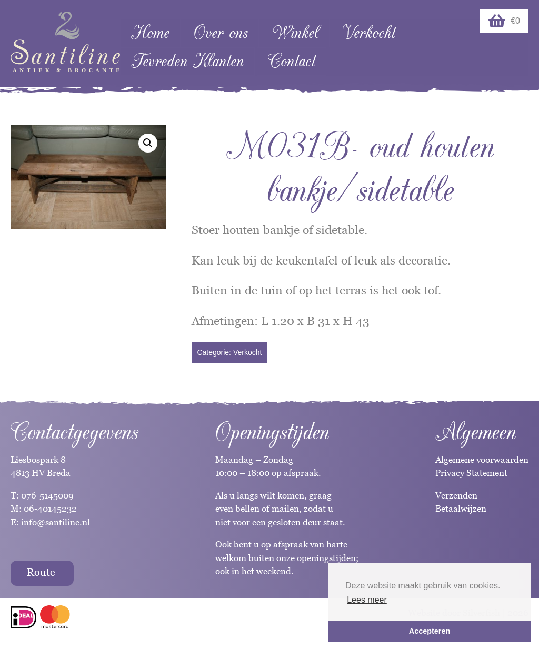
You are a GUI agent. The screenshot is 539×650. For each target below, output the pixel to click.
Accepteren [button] (429, 631)
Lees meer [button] (367, 599)
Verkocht (369, 33)
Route (41, 572)
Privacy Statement (471, 473)
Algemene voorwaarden (481, 459)
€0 (504, 21)
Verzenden (456, 495)
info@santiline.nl (55, 522)
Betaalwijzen (460, 508)
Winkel (295, 33)
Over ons (221, 33)
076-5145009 (46, 495)
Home (150, 33)
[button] (147, 143)
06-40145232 (50, 508)
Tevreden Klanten (187, 61)
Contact (291, 61)
